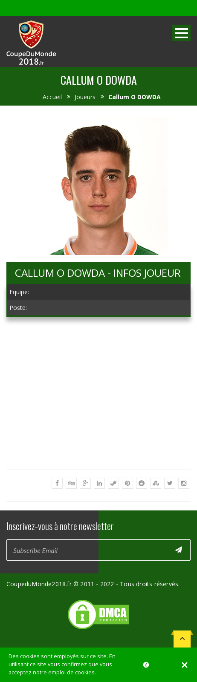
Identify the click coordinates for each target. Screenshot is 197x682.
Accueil (52, 97)
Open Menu (181, 33)
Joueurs (85, 97)
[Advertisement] (98, 425)
